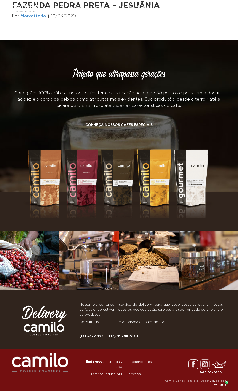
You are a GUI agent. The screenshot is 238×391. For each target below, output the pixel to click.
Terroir (98, 6)
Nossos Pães (147, 6)
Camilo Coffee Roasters (68, 6)
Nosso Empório (176, 6)
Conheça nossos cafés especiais (119, 125)
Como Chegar (59, 15)
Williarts (220, 384)
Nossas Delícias (206, 6)
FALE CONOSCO (211, 372)
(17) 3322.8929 (92, 336)
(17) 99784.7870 (123, 336)
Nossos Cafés (120, 6)
